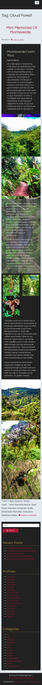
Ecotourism (22, 508)
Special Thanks (33, 682)
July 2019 (10, 608)
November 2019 (13, 598)
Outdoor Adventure (15, 661)
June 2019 (11, 611)
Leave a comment (28, 515)
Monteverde (6, 511)
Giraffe (30, 508)
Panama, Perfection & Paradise (19, 556)
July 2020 (10, 587)
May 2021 (10, 582)
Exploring (18, 501)
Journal (26, 501)
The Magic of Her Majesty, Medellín (21, 551)
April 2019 (11, 616)
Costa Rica (12, 508)
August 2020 (12, 585)
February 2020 (12, 592)
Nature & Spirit (13, 658)
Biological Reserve (22, 504)
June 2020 (11, 590)
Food (9, 645)
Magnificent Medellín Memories (20, 548)
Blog (12, 501)
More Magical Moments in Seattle (21, 559)
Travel (4, 504)
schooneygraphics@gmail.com (21, 678)
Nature (9, 655)
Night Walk (17, 511)
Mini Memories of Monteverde (21, 30)
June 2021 (10, 579)
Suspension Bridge (9, 515)
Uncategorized (13, 666)
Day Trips (10, 639)
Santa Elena (28, 511)
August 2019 (12, 606)
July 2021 (10, 577)
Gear (8, 647)
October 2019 (12, 600)
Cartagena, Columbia (15, 553)
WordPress (18, 682)
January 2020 (12, 595)
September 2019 (13, 603)
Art (8, 634)
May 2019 (10, 614)
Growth (10, 650)
